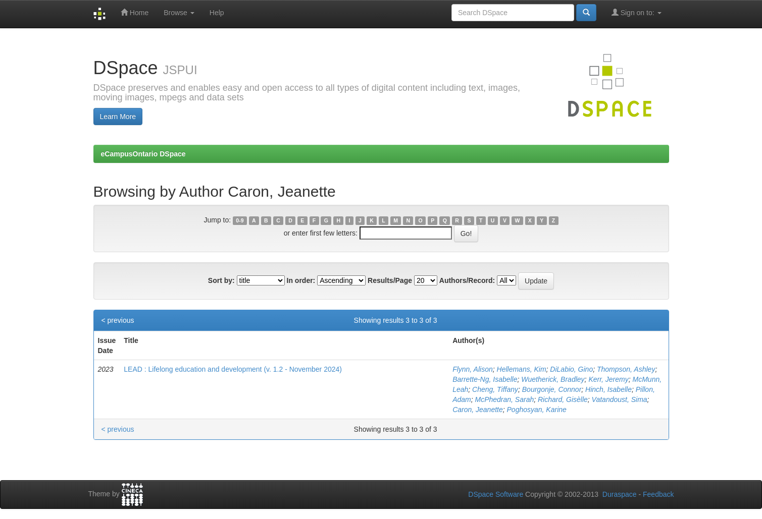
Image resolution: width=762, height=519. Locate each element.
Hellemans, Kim (521, 369)
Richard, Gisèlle (563, 399)
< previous (117, 320)
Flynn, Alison (472, 369)
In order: (301, 280)
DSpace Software (495, 494)
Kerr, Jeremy (608, 379)
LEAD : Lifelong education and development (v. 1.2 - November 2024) (233, 369)
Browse (179, 13)
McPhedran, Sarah (504, 399)
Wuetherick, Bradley (552, 379)
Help (217, 13)
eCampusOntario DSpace (143, 154)
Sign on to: (637, 12)
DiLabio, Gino (571, 369)
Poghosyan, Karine (537, 410)
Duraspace (619, 494)
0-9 (239, 220)
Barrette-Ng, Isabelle (484, 379)
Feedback (658, 494)
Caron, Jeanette (477, 410)
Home (134, 12)
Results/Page (390, 280)
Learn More (118, 116)
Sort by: (221, 280)
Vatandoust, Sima (619, 399)
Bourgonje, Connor (552, 389)
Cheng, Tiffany (495, 389)
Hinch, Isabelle (608, 389)
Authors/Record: (467, 280)
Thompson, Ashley (626, 369)
